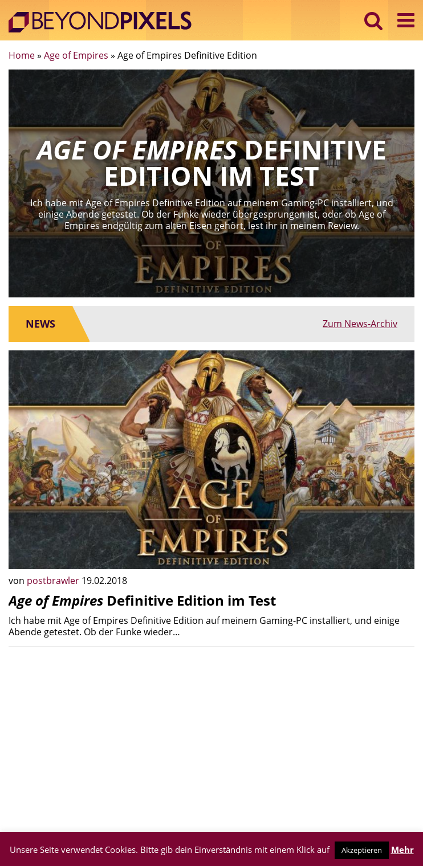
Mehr (402, 849)
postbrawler (54, 580)
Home (22, 55)
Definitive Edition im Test (142, 600)
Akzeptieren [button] (361, 850)
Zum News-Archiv (360, 323)
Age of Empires (76, 55)
